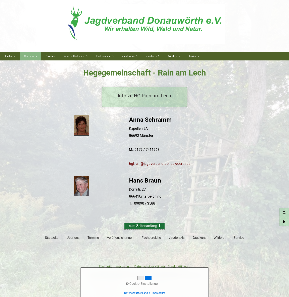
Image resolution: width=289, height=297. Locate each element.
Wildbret (173, 56)
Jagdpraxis (128, 56)
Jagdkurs (151, 56)
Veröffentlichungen (74, 56)
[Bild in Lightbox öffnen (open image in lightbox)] (81, 125)
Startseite (10, 56)
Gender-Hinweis (179, 266)
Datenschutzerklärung (149, 266)
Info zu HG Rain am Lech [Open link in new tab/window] (144, 97)
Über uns (29, 56)
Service (192, 56)
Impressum (123, 266)
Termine (50, 56)
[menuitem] (10, 56)
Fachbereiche (103, 56)
